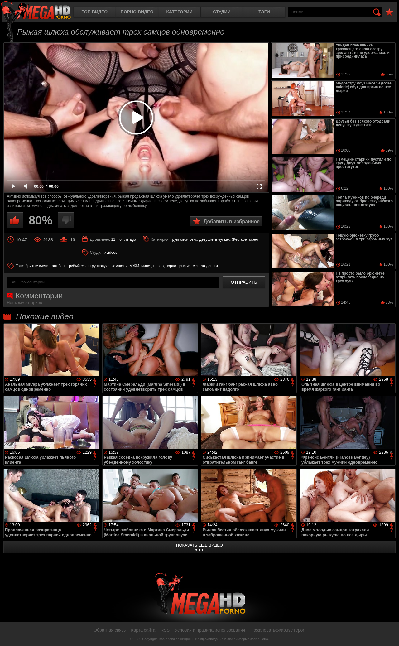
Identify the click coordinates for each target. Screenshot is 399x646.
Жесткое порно (245, 239)
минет (146, 266)
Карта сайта (143, 630)
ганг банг (57, 266)
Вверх (390, 634)
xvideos (110, 252)
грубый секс (78, 266)
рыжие (185, 266)
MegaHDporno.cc (36, 11)
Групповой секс (184, 239)
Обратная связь (110, 630)
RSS (165, 630)
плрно (158, 266)
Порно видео (137, 11)
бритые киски (36, 266)
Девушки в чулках (214, 239)
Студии (221, 11)
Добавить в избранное (232, 221)
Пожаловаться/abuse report (277, 630)
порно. (171, 266)
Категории (179, 11)
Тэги (264, 11)
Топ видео (95, 11)
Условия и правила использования (210, 630)
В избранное (389, 12)
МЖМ (134, 266)
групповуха (99, 266)
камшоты (119, 266)
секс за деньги (205, 266)
